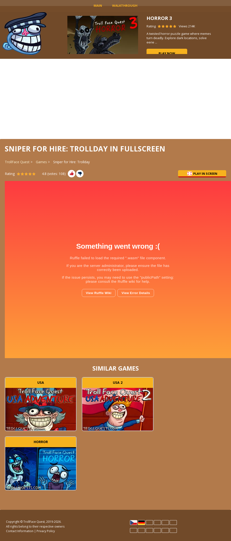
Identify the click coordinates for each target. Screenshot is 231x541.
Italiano (133, 530)
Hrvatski (165, 522)
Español (157, 522)
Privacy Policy (46, 531)
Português (157, 530)
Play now (167, 53)
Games (41, 162)
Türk (173, 530)
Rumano (165, 530)
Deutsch (141, 522)
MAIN (98, 5)
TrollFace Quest (17, 162)
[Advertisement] (115, 98)
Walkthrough (124, 5)
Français (173, 522)
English (149, 522)
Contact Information (19, 531)
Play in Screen (202, 173)
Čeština (133, 522)
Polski (149, 530)
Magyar (141, 530)
